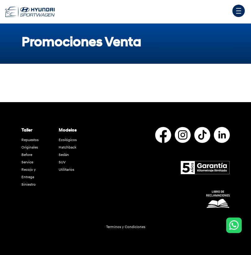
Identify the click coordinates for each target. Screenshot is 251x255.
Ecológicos (68, 140)
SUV (62, 162)
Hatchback (67, 147)
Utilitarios (66, 169)
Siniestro (28, 184)
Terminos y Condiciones (125, 227)
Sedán (64, 155)
